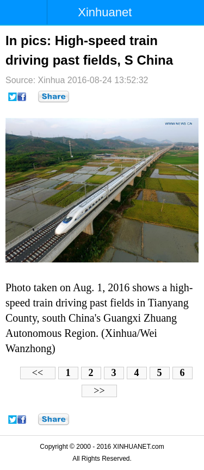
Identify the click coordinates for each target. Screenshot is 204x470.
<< (37, 372)
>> (99, 390)
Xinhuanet (105, 12)
